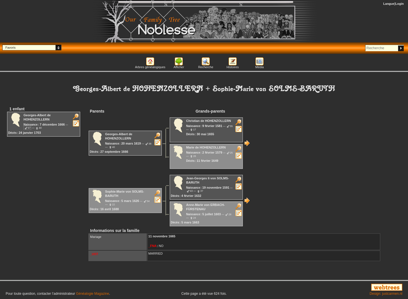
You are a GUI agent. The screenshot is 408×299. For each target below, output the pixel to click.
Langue (388, 3)
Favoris (10, 47)
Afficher (178, 67)
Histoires (233, 67)
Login (399, 3)
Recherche (205, 67)
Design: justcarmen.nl (386, 294)
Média (259, 67)
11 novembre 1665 (161, 236)
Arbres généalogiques (150, 67)
